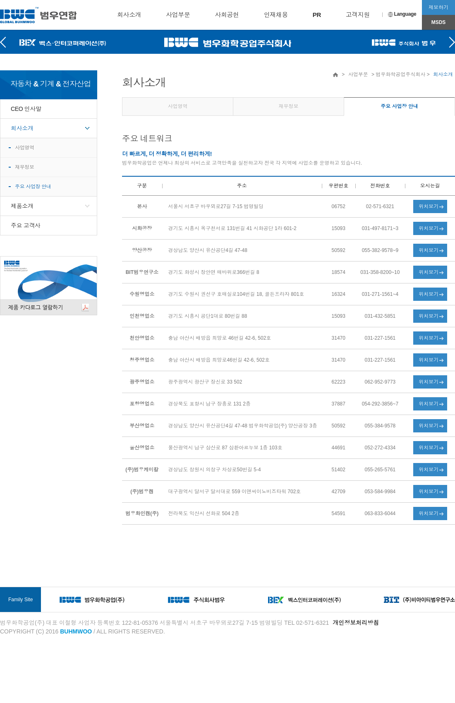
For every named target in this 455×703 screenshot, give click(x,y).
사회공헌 (227, 14)
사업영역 (24, 148)
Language (402, 14)
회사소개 (129, 14)
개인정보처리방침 (356, 622)
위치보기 (428, 206)
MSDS (438, 22)
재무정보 (24, 167)
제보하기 (438, 7)
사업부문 (178, 14)
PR (317, 14)
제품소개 (22, 206)
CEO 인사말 (26, 109)
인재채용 (276, 14)
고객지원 (358, 14)
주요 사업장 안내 (33, 187)
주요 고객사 (26, 225)
